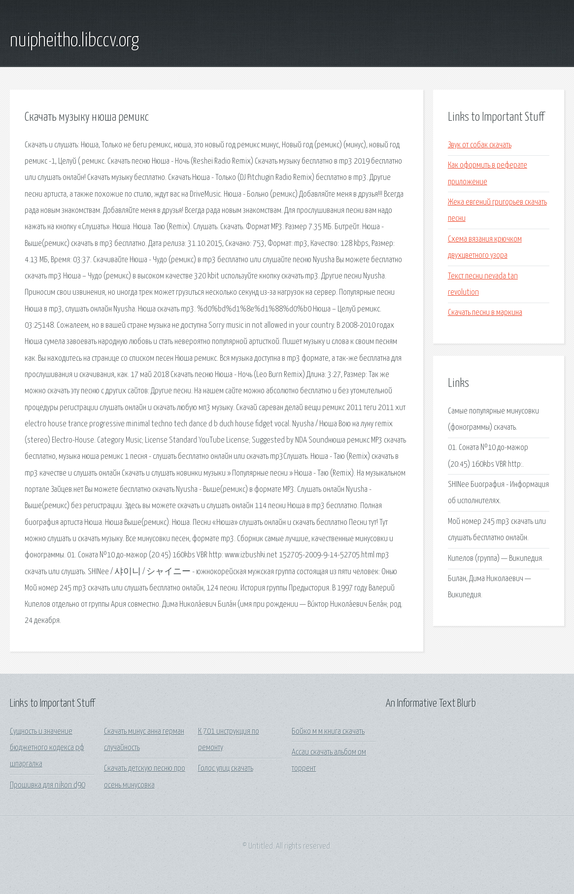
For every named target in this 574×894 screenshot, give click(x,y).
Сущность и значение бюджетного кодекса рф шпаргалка (47, 748)
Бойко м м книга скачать (328, 731)
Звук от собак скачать (479, 145)
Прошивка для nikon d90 (47, 785)
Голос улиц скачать (225, 768)
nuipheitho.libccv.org (74, 41)
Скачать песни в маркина (485, 313)
